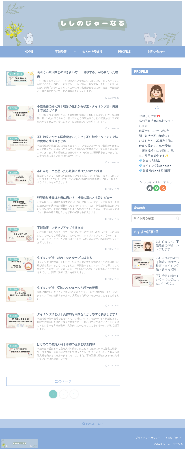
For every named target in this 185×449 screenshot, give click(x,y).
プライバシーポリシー (148, 437)
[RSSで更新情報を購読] (163, 188)
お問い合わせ (173, 437)
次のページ (63, 381)
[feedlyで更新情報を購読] (156, 188)
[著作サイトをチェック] (150, 188)
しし (156, 107)
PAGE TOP (92, 424)
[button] (177, 218)
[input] (156, 218)
